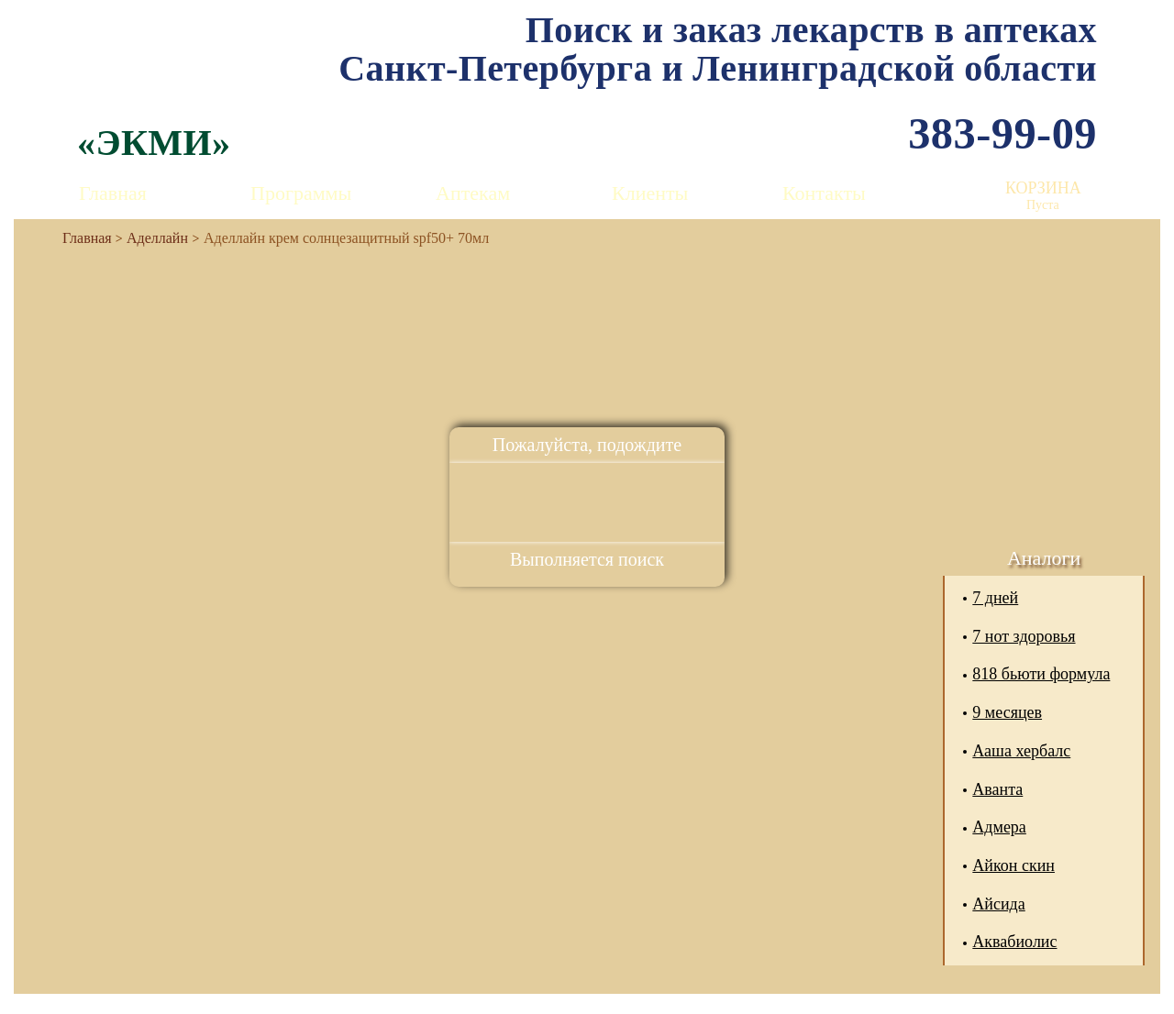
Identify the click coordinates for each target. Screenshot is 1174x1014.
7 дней (995, 598)
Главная (113, 193)
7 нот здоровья (1023, 636)
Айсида (998, 904)
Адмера (999, 827)
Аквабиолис (1014, 941)
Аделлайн (157, 238)
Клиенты (650, 193)
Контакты (824, 193)
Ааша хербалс (1021, 751)
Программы (300, 193)
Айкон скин (1013, 865)
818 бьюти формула (1041, 674)
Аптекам (473, 193)
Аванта (997, 789)
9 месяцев (1007, 712)
